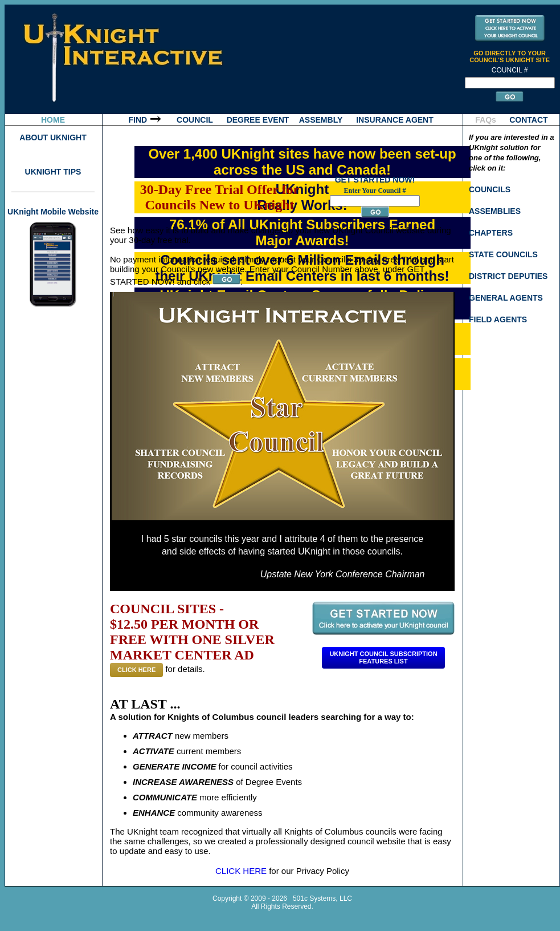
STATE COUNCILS (503, 254)
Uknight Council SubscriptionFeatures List (383, 657)
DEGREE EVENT (258, 119)
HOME (53, 119)
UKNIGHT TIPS (53, 171)
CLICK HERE (136, 669)
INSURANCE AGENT (395, 119)
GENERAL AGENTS (506, 297)
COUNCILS (489, 189)
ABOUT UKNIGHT (52, 137)
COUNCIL (195, 119)
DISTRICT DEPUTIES (508, 276)
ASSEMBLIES (495, 211)
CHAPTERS (491, 232)
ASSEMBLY (321, 119)
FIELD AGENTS (498, 319)
